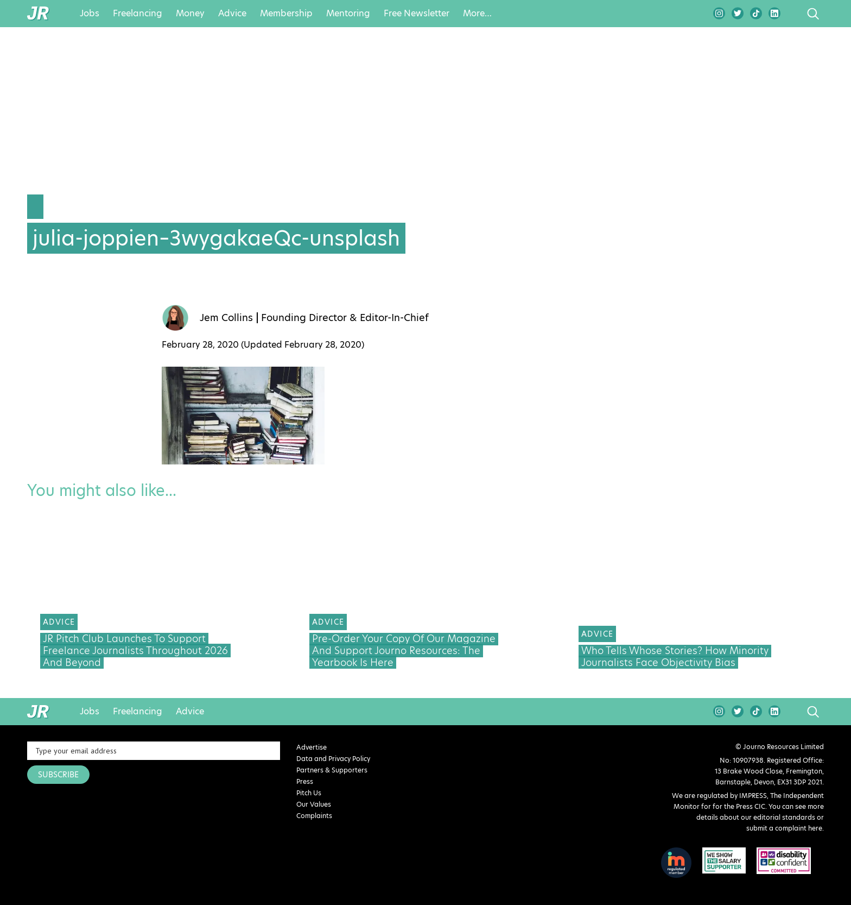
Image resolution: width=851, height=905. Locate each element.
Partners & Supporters (331, 770)
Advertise (311, 747)
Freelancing (137, 13)
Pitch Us (308, 792)
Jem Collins (226, 317)
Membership (286, 13)
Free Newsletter (416, 13)
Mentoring (348, 13)
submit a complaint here (784, 828)
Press (304, 781)
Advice (232, 13)
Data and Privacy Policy (333, 758)
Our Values (313, 804)
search (793, 13)
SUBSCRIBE (58, 774)
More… (477, 13)
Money (190, 13)
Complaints (314, 815)
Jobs (89, 13)
